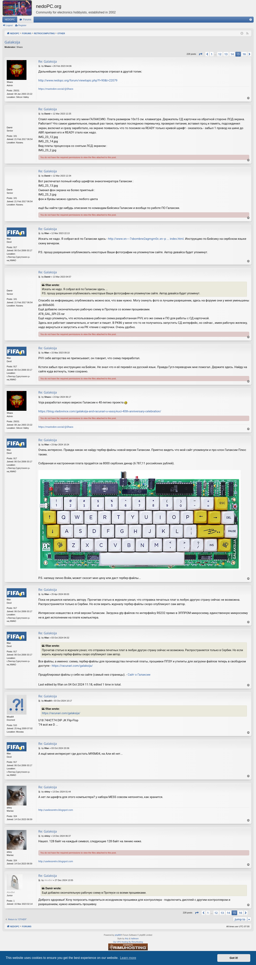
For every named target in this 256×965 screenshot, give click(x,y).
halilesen (134, 939)
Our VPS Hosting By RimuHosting (128, 942)
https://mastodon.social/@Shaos (55, 89)
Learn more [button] (128, 957)
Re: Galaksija (47, 61)
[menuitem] (251, 20)
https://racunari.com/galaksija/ (72, 666)
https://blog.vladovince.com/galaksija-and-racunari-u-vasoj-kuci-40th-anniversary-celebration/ (99, 411)
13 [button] (226, 54)
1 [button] (212, 54)
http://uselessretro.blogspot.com (55, 810)
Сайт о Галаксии (139, 674)
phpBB (118, 935)
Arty (126, 939)
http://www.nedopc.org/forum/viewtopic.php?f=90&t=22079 (77, 80)
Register (22, 25)
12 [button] (219, 54)
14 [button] (232, 54)
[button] (200, 54)
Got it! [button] (234, 957)
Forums (27, 19)
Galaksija (12, 42)
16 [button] (244, 54)
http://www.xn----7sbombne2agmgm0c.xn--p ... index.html (146, 239)
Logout (9, 25)
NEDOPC (10, 19)
